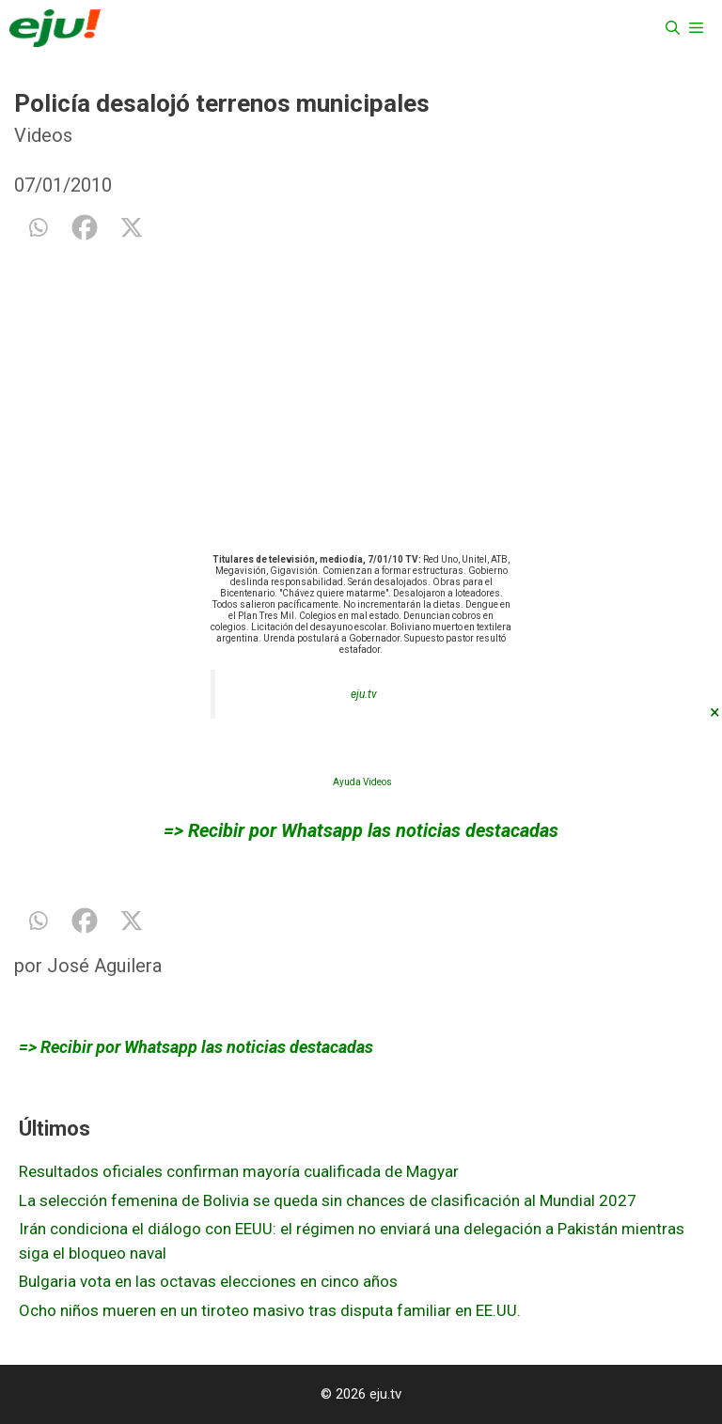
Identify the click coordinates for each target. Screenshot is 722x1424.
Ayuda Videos (362, 782)
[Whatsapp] (37, 227)
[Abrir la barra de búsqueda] (672, 28)
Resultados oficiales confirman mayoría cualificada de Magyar (239, 1171)
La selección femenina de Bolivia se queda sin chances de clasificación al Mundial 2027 (327, 1200)
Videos (43, 135)
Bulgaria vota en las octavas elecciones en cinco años (208, 1281)
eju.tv (364, 694)
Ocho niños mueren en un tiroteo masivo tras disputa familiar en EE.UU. (270, 1310)
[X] (131, 227)
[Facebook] (84, 227)
